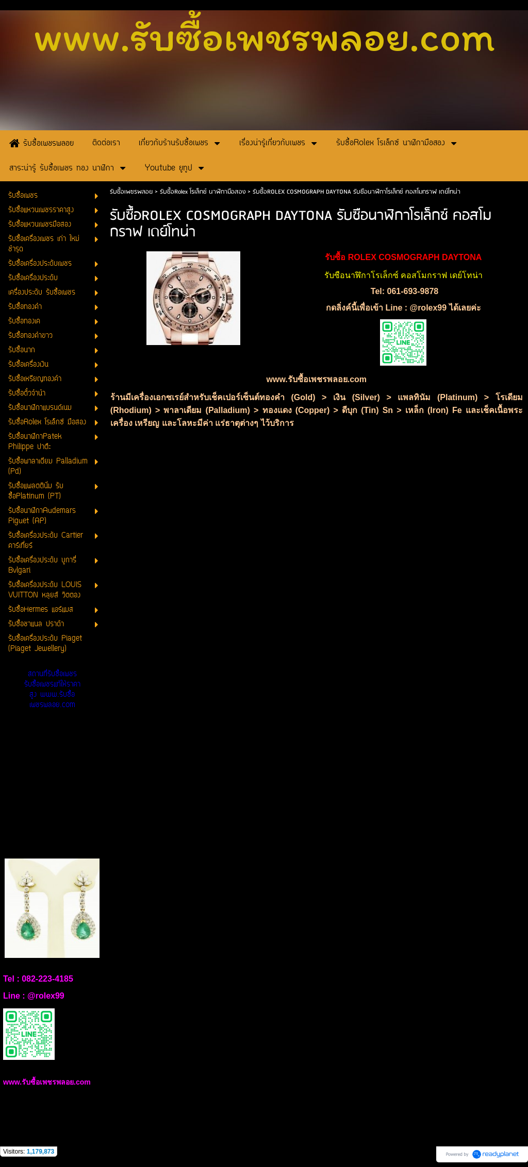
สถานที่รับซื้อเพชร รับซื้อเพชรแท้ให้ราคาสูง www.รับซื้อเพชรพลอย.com (52, 690)
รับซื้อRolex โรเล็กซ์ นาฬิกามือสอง (202, 191)
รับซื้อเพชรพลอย (131, 191)
